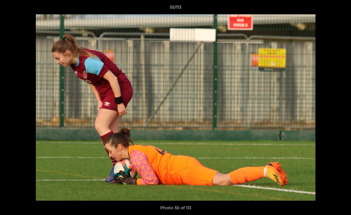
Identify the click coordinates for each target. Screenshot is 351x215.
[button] (340, 8)
